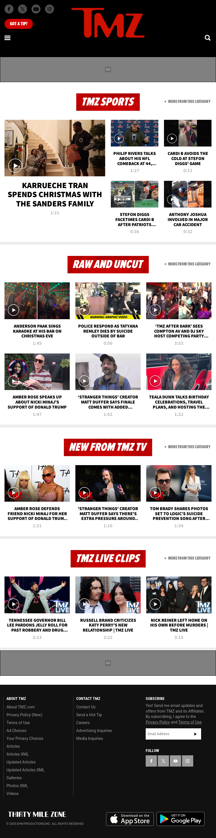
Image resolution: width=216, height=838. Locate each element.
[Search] (208, 38)
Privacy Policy (158, 722)
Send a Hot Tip (89, 715)
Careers (83, 722)
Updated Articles (20, 762)
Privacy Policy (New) (24, 715)
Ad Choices (16, 730)
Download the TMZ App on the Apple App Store (130, 819)
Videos (12, 793)
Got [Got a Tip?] (19, 24)
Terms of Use (18, 722)
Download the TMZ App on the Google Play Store (180, 819)
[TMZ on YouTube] (175, 761)
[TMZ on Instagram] (49, 8)
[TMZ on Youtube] (36, 8)
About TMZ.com (20, 707)
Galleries (14, 778)
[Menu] (8, 38)
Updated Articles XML (25, 770)
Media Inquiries (89, 738)
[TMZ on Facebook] (9, 8)
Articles (13, 746)
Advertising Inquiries (94, 730)
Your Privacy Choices (24, 738)
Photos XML (17, 785)
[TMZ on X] (22, 8)
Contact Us (86, 707)
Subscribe (195, 734)
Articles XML (17, 754)
